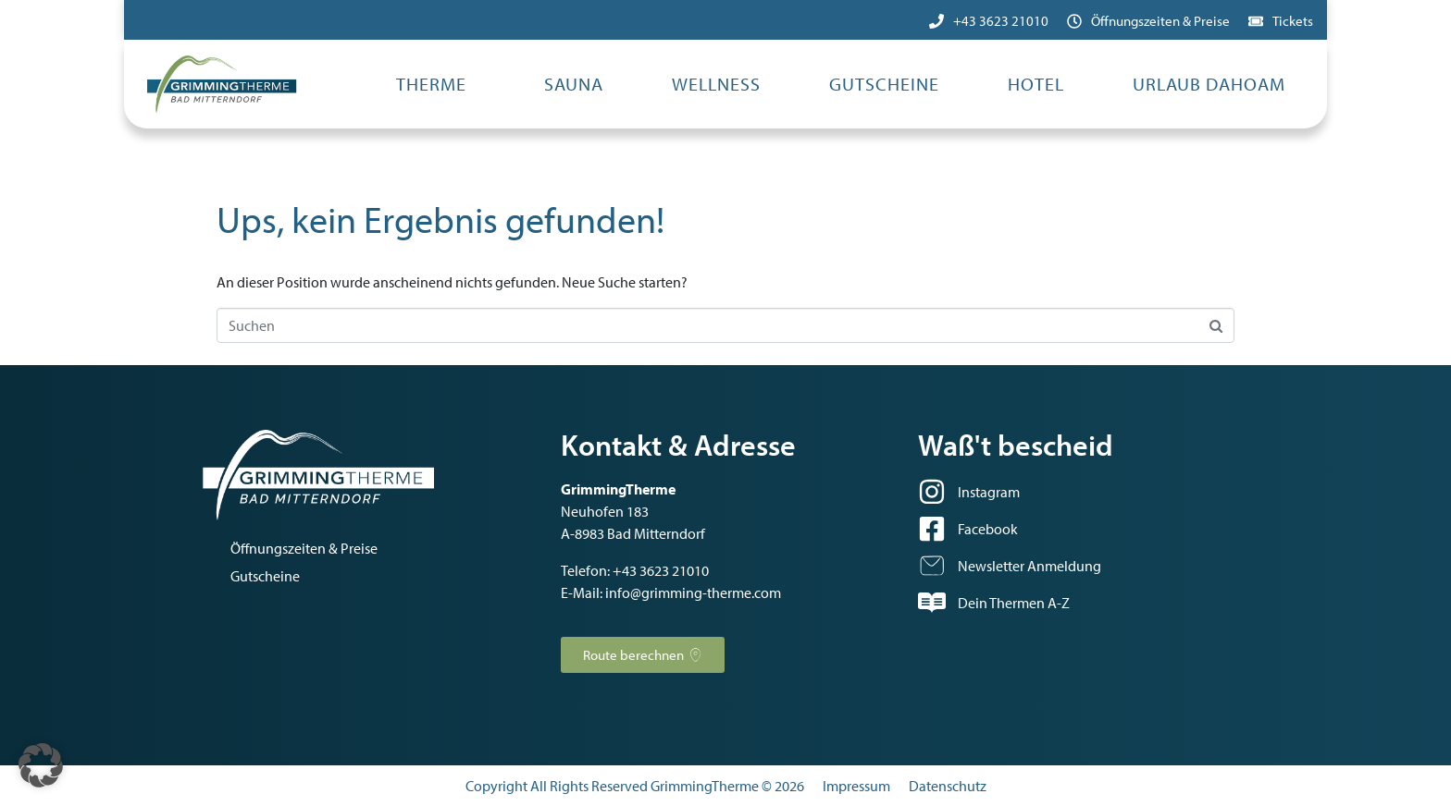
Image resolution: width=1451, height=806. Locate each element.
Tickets (1292, 21)
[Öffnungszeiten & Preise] (1074, 21)
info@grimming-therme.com (693, 592)
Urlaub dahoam (1209, 83)
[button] (40, 765)
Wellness (716, 83)
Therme (431, 83)
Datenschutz (947, 785)
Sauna (573, 83)
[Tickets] (1255, 21)
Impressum (856, 785)
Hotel (1036, 83)
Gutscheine (884, 83)
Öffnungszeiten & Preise (1160, 21)
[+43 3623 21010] (936, 21)
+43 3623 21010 (1000, 21)
